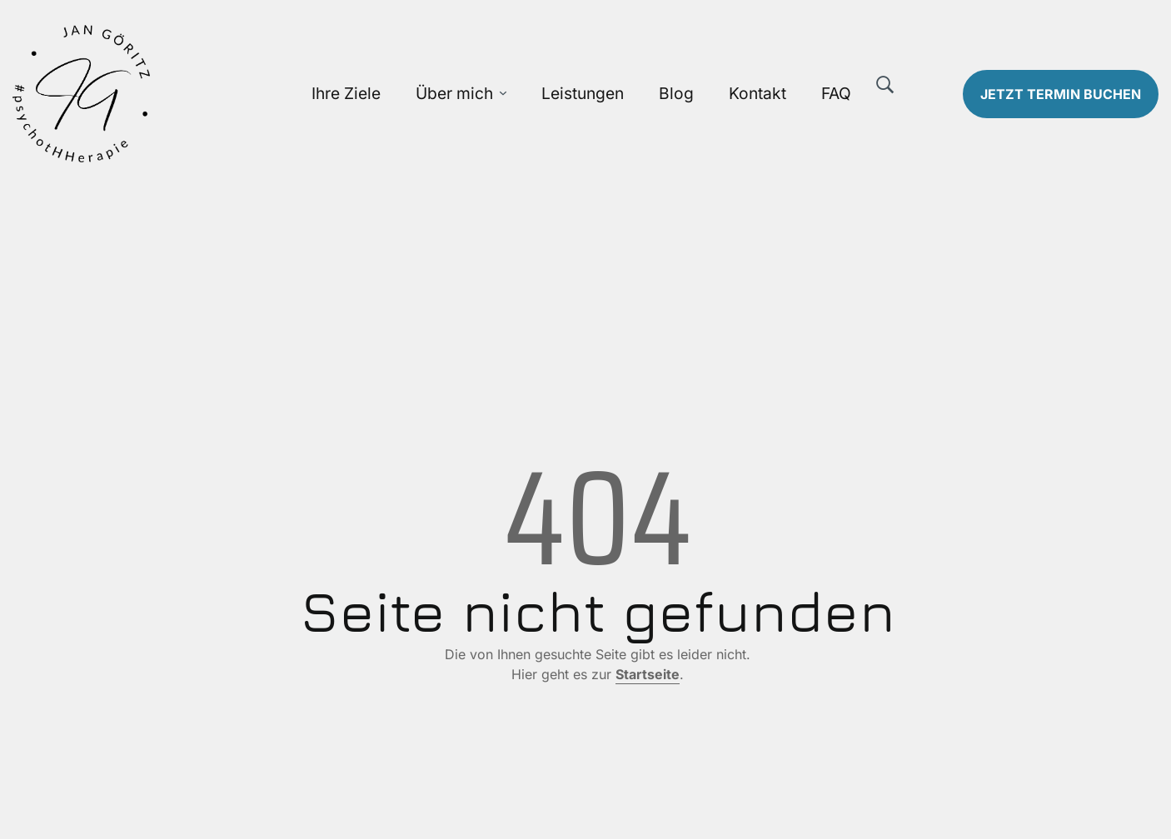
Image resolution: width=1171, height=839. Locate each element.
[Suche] (885, 84)
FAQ (836, 93)
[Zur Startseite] (146, 93)
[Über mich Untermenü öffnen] (503, 94)
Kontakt (757, 93)
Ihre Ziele (346, 93)
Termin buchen (1060, 94)
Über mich (454, 93)
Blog (676, 93)
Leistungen (582, 93)
